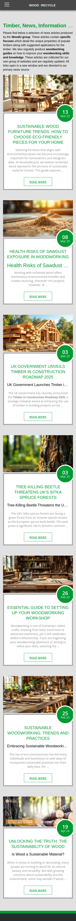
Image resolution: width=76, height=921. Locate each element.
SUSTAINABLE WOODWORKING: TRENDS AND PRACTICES (38, 733)
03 (65, 353)
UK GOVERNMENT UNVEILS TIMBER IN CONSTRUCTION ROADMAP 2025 (38, 371)
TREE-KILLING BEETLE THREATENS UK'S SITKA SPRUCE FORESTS (38, 492)
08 (65, 238)
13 (65, 113)
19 (65, 828)
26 (65, 594)
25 (65, 715)
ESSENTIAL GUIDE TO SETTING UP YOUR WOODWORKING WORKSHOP (38, 612)
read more (38, 182)
